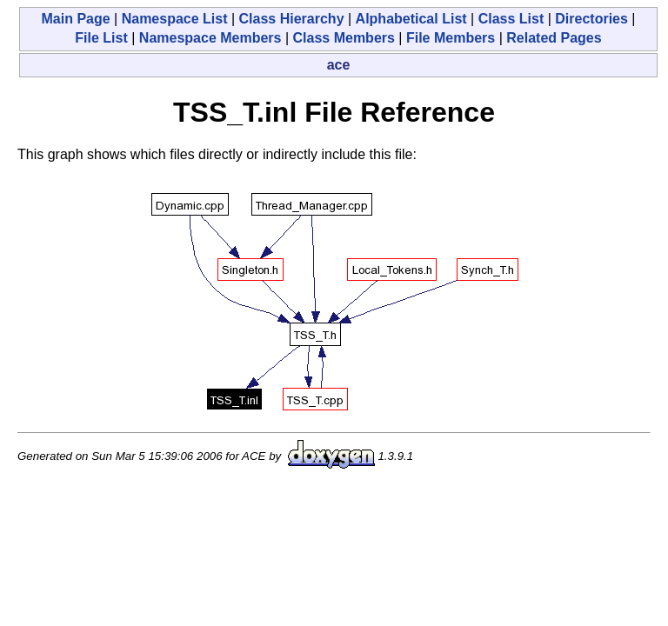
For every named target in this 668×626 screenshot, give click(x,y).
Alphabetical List (411, 18)
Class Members (344, 37)
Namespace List (175, 18)
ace (339, 64)
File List (101, 37)
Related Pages (553, 37)
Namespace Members (210, 37)
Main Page (75, 18)
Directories (591, 18)
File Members (450, 37)
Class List (511, 18)
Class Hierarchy (291, 18)
